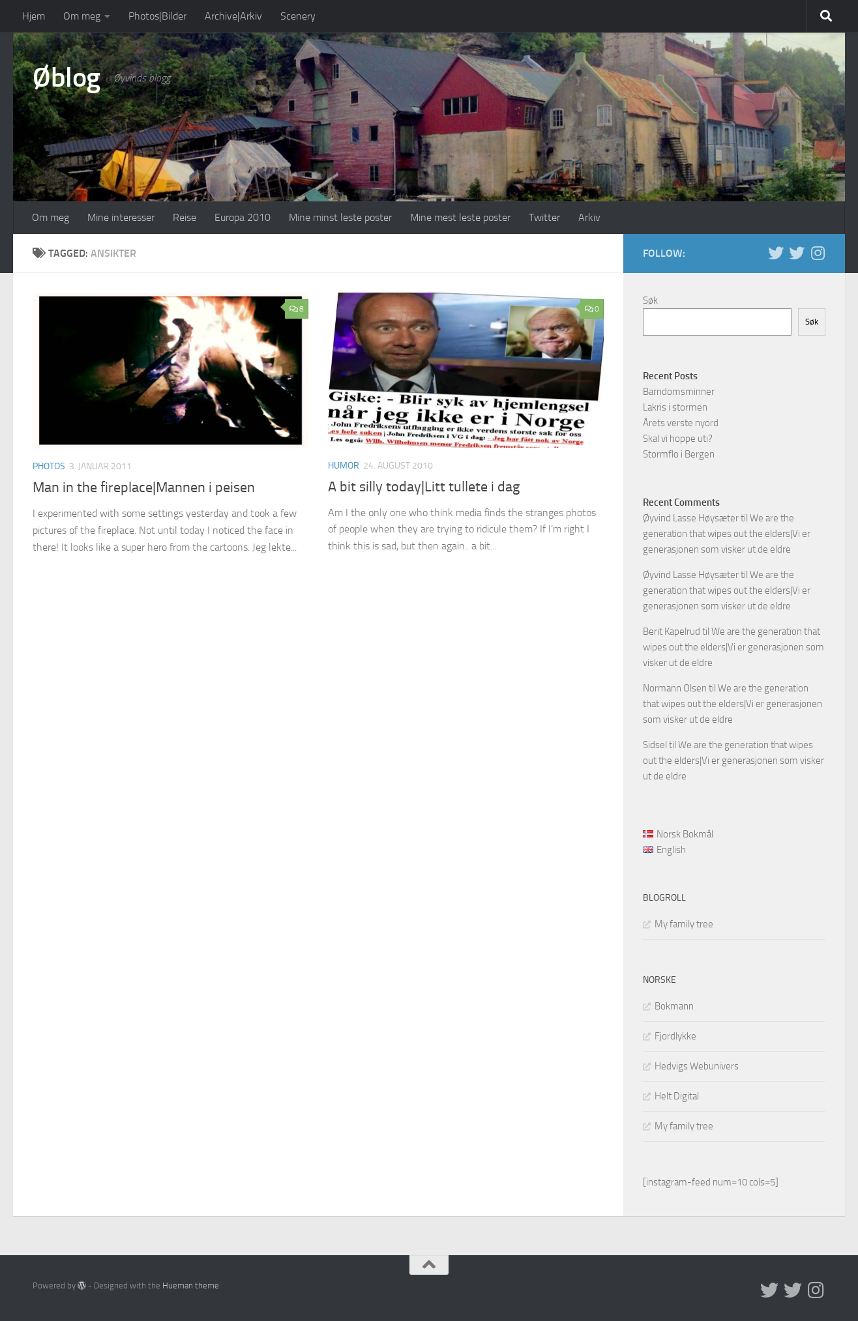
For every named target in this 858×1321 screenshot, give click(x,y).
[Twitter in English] (776, 253)
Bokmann (674, 1006)
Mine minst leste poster (340, 217)
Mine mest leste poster (460, 217)
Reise (184, 217)
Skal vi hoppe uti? (678, 438)
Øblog (66, 77)
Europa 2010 (242, 217)
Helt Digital (677, 1096)
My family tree (684, 924)
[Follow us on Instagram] (817, 253)
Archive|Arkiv (233, 16)
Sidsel (655, 745)
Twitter (544, 217)
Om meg (81, 16)
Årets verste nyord (680, 423)
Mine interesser (121, 217)
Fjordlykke (675, 1036)
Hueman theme (190, 1285)
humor (343, 465)
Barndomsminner (679, 392)
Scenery (298, 16)
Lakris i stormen (675, 407)
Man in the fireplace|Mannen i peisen (144, 487)
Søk (650, 300)
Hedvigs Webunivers (697, 1066)
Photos (49, 466)
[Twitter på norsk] (797, 253)
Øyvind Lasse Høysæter (691, 518)
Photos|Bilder (157, 16)
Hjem (33, 16)
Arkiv (589, 217)
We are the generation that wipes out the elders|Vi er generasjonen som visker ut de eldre (726, 533)
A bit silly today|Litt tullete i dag (424, 486)
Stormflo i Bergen (679, 454)
